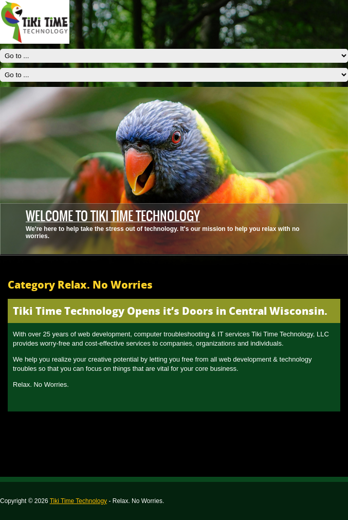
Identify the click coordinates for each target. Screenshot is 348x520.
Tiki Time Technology (78, 501)
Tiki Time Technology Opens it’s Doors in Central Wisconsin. (170, 311)
